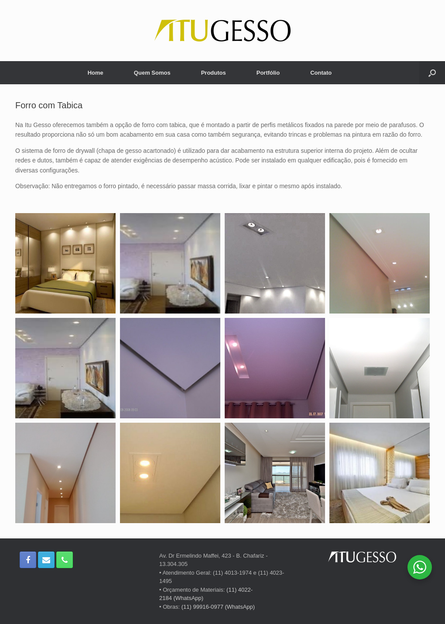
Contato (321, 72)
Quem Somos (152, 72)
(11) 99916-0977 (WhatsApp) (218, 606)
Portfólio (268, 72)
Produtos (213, 72)
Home (95, 72)
